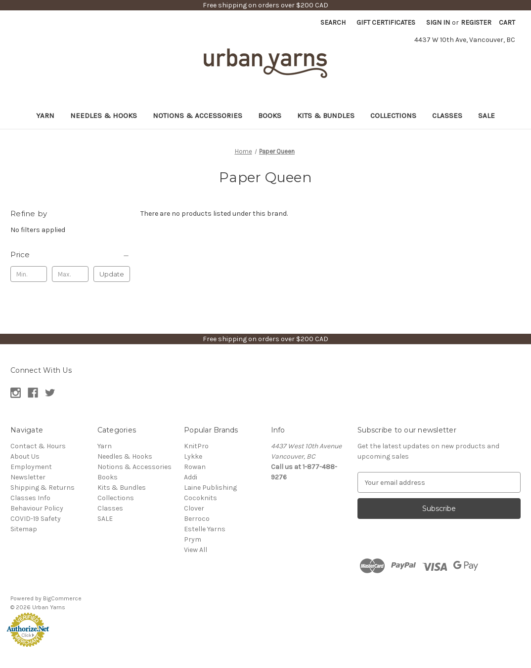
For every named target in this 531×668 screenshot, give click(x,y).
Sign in (438, 22)
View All (195, 550)
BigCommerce (62, 598)
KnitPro (196, 446)
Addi (190, 477)
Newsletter (27, 477)
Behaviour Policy (36, 508)
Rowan (195, 467)
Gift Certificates (385, 22)
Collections (393, 115)
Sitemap (23, 529)
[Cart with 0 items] (507, 22)
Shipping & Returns (42, 487)
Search (333, 22)
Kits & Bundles (325, 115)
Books (269, 115)
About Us (25, 456)
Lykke (193, 456)
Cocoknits (200, 498)
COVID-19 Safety (35, 518)
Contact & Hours (38, 446)
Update (111, 274)
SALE (486, 115)
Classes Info (30, 498)
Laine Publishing (210, 487)
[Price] (70, 255)
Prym (192, 539)
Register (476, 22)
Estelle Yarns (204, 529)
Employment (31, 467)
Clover (194, 508)
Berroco (197, 518)
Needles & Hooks (103, 115)
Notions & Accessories (197, 115)
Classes (447, 115)
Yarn (45, 115)
